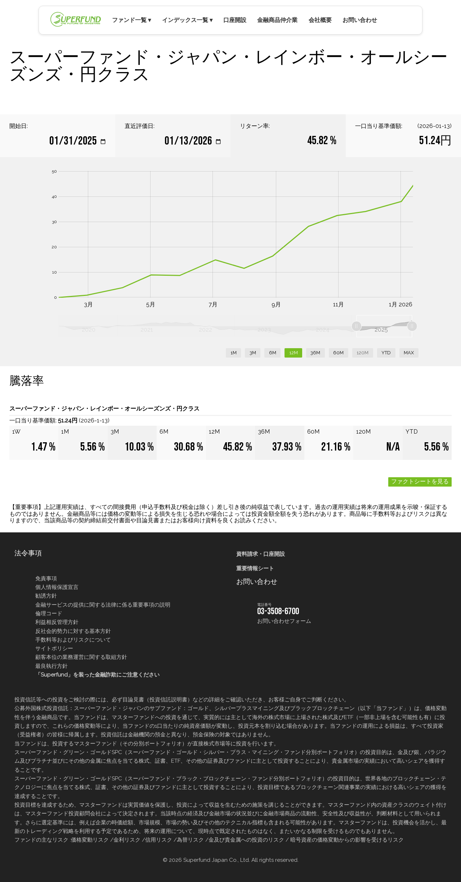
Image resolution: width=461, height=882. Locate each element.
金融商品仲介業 (277, 20)
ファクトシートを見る (420, 481)
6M (272, 352)
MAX (409, 352)
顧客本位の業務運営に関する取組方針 (81, 657)
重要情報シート (255, 568)
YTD (386, 352)
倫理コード (48, 613)
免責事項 (46, 578)
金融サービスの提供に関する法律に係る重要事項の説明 (102, 605)
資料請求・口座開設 (260, 554)
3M (253, 352)
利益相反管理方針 (57, 622)
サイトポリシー (54, 648)
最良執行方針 (51, 666)
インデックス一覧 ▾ (187, 20)
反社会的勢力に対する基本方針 (73, 631)
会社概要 (320, 20)
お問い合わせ (360, 20)
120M (362, 352)
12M (293, 352)
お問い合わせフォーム (284, 621)
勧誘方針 (46, 596)
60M (338, 352)
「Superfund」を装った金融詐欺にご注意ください (97, 675)
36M (315, 352)
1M (233, 352)
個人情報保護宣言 (57, 587)
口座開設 (234, 20)
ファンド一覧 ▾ (131, 20)
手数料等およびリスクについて (73, 640)
